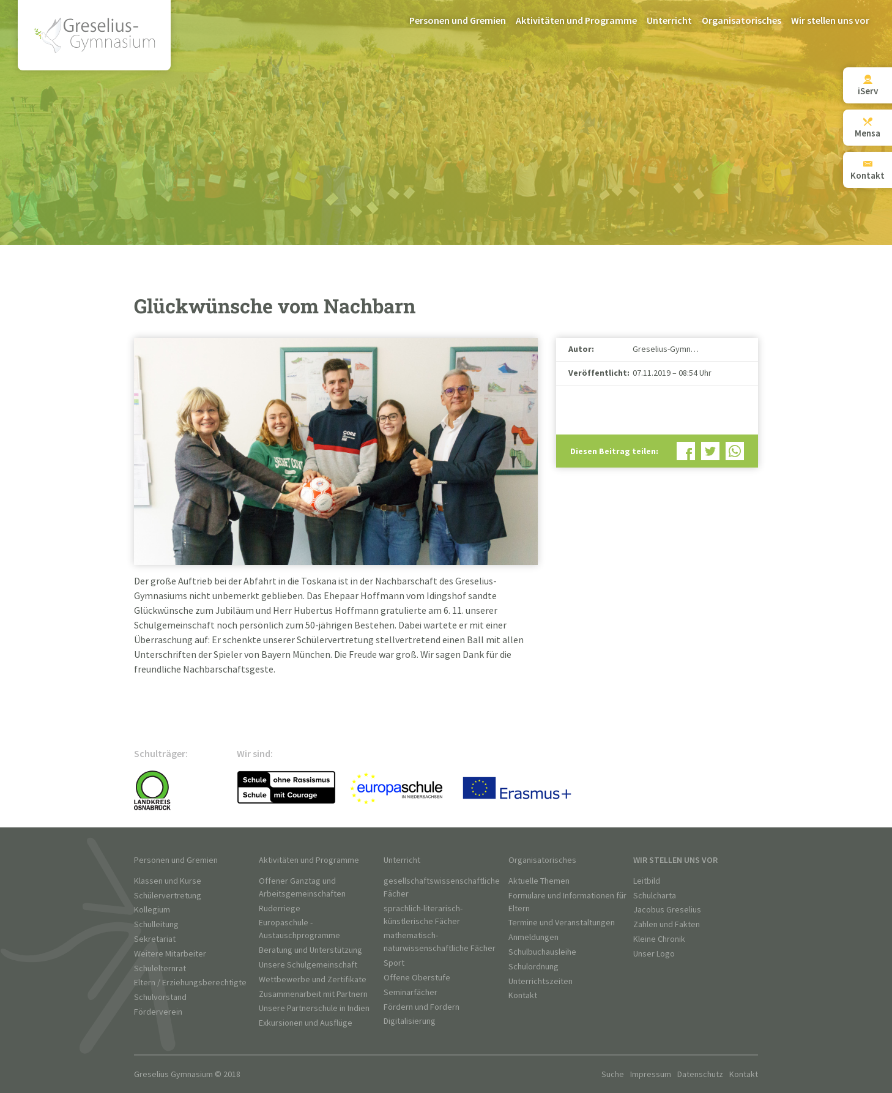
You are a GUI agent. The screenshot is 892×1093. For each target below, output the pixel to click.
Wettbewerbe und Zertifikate (312, 979)
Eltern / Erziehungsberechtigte (190, 982)
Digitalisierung (410, 1021)
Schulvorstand (160, 997)
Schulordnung (533, 966)
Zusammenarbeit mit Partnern (313, 994)
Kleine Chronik (659, 939)
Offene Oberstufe (417, 977)
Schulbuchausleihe (542, 952)
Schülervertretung (167, 895)
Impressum (650, 1074)
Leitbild (646, 881)
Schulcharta (654, 895)
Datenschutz (700, 1074)
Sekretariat (155, 939)
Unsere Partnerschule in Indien (314, 1008)
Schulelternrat (160, 968)
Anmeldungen (533, 937)
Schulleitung (156, 924)
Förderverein (158, 1012)
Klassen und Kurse (167, 881)
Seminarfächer (410, 992)
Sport (394, 963)
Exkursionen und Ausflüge (305, 1023)
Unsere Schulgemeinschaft (308, 965)
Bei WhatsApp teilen (735, 451)
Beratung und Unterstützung (310, 950)
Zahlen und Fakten (666, 924)
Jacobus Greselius (667, 910)
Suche (612, 1074)
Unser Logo (654, 954)
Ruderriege (279, 908)
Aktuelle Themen (539, 881)
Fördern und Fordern (421, 1007)
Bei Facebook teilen (686, 451)
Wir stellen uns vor (830, 21)
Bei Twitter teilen (710, 451)
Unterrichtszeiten (540, 981)
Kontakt (522, 995)
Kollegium (152, 910)
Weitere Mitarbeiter (170, 954)
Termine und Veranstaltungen (561, 922)
